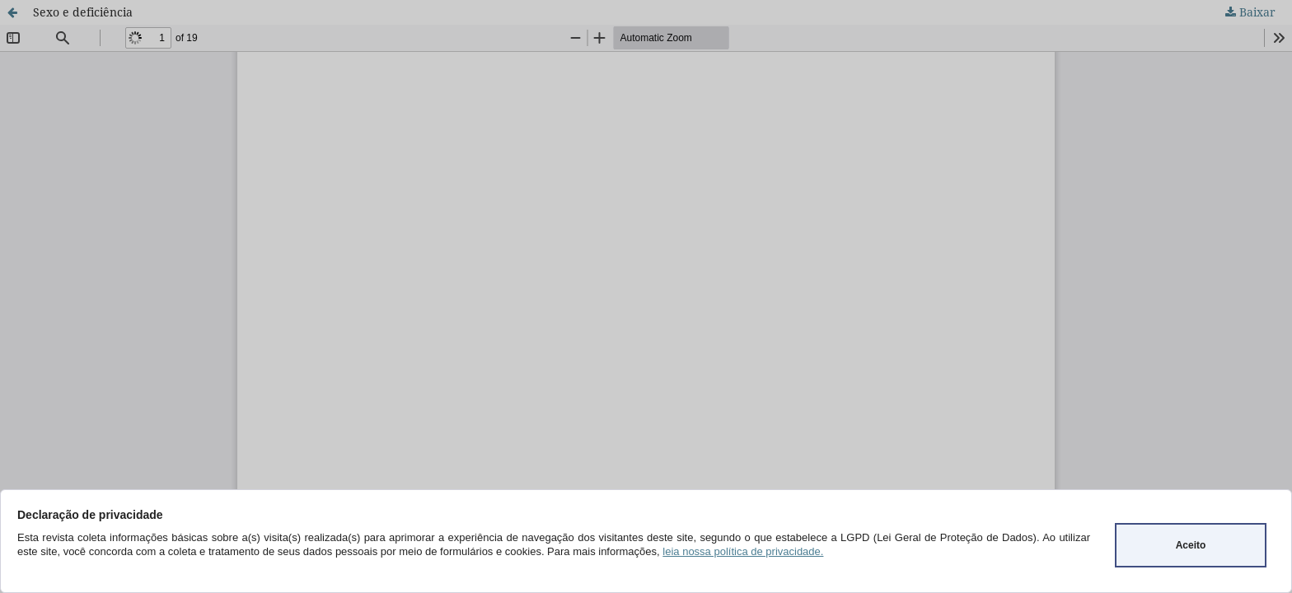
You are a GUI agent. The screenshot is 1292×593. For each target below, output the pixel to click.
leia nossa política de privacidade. (742, 551)
